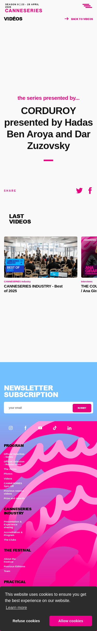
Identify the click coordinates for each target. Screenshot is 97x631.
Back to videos (79, 19)
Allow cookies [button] (70, 621)
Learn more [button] (16, 607)
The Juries (10, 469)
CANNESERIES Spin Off (13, 484)
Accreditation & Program (13, 533)
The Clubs (10, 539)
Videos (8, 478)
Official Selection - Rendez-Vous (14, 463)
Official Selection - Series (14, 455)
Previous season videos (14, 492)
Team (7, 571)
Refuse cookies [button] (26, 621)
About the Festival (10, 560)
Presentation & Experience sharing (13, 524)
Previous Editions (14, 566)
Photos (8, 473)
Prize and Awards (14, 498)
